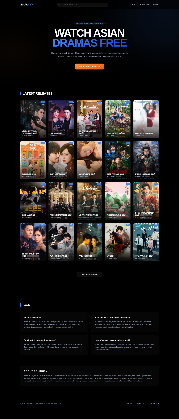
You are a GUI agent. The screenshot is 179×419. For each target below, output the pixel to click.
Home (134, 4)
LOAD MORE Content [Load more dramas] (89, 275)
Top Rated (154, 403)
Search (140, 403)
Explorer (144, 4)
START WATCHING (89, 66)
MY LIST (156, 4)
